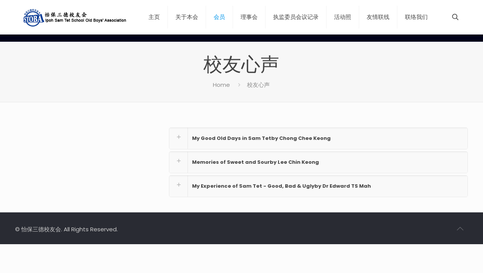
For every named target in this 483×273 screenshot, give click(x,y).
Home (221, 85)
